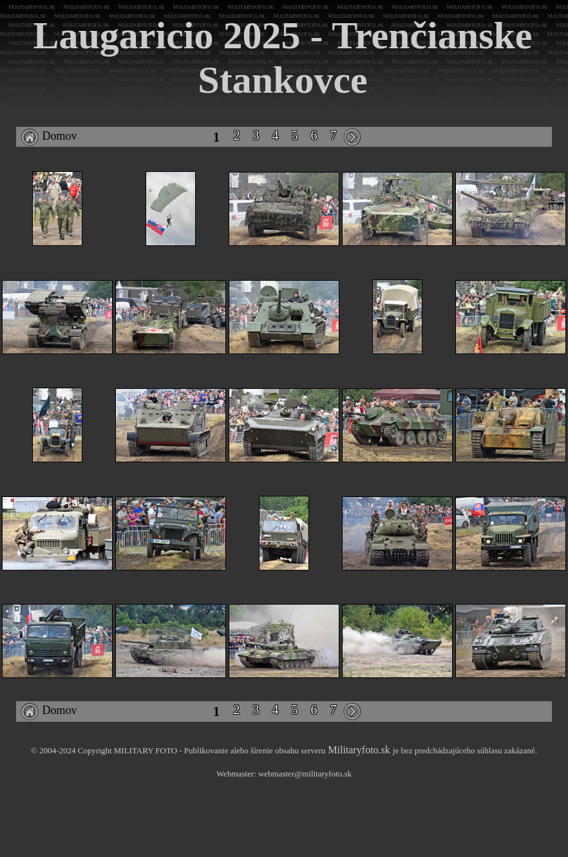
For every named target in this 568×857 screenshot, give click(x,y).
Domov (48, 135)
